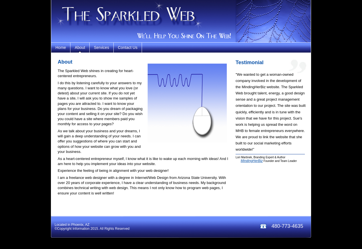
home (60, 47)
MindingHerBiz (252, 161)
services (101, 47)
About (80, 47)
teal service (93, 21)
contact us (127, 47)
